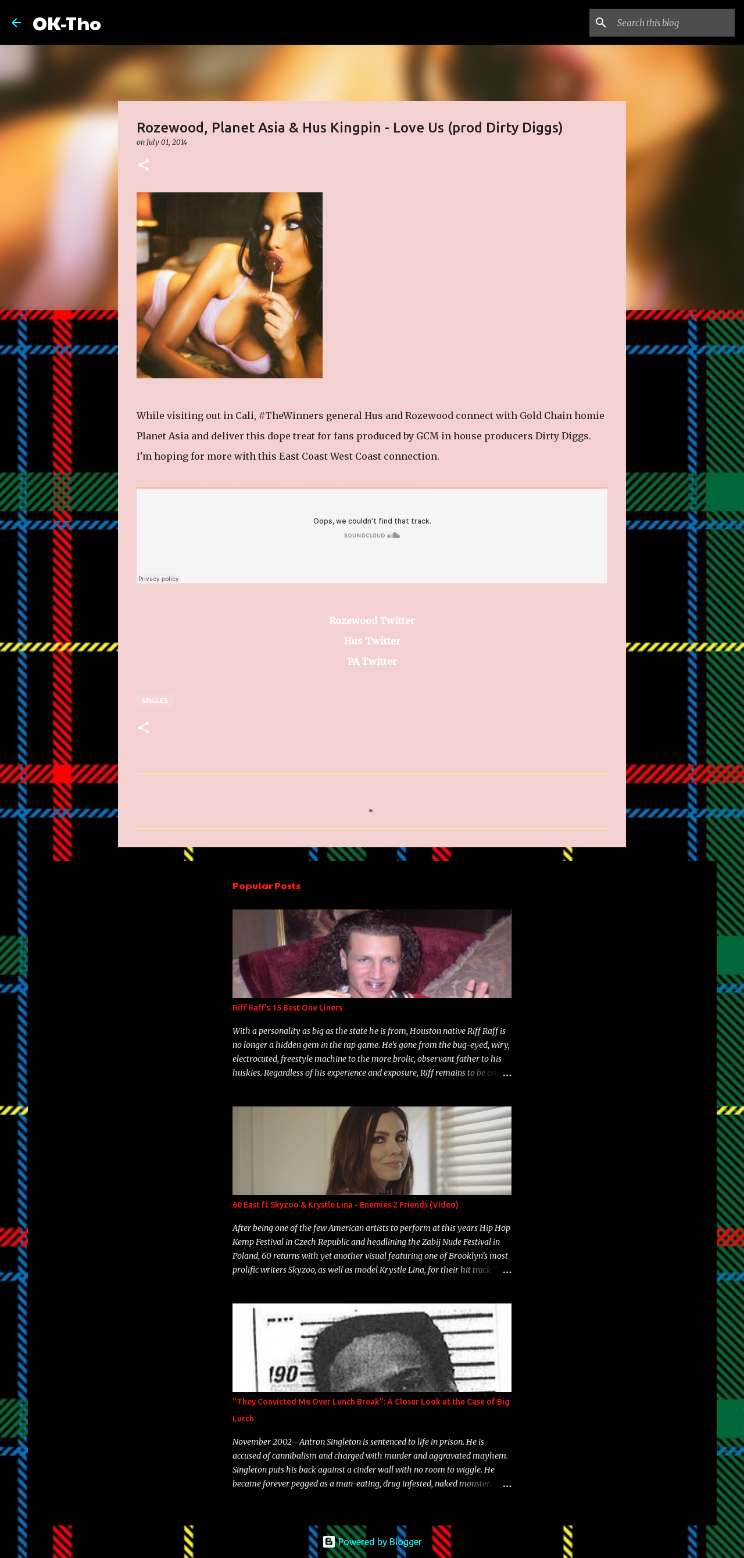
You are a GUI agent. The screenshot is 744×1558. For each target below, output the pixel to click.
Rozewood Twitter (372, 620)
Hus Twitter (372, 641)
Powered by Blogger (372, 1541)
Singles (154, 700)
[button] (144, 166)
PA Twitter (372, 661)
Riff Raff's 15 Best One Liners (287, 1007)
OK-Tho (67, 22)
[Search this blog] (674, 23)
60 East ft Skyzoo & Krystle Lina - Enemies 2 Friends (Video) (346, 1204)
